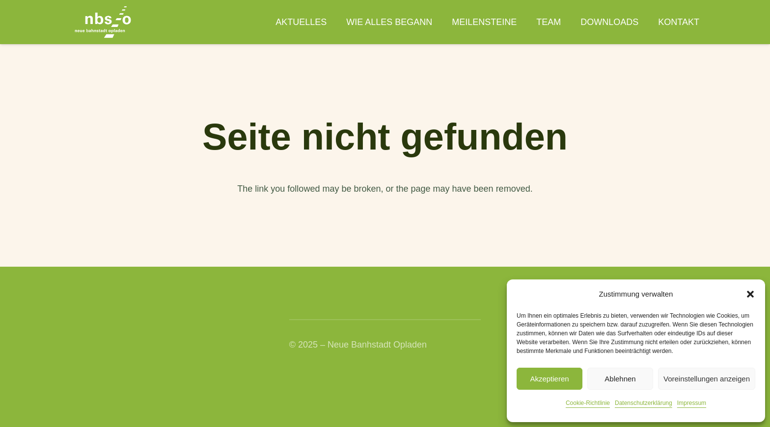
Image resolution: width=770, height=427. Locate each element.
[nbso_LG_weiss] (103, 22)
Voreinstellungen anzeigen (706, 379)
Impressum (691, 403)
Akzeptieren (549, 379)
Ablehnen (620, 379)
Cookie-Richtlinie (588, 403)
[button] (750, 294)
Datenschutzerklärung (643, 403)
